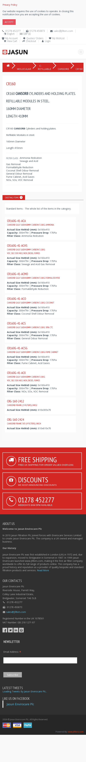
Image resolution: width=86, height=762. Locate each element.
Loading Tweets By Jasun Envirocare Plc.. (25, 691)
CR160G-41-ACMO (33, 275)
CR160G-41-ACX (26, 376)
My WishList (58, 38)
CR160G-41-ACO (30, 300)
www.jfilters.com (75, 731)
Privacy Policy (10, 4)
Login (48, 41)
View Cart (12, 41)
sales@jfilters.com (63, 31)
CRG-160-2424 (24, 421)
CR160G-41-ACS (30, 325)
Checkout (31, 41)
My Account (11, 38)
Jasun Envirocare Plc (20, 704)
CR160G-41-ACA (30, 222)
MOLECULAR (24, 69)
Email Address (12, 652)
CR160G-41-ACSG (32, 350)
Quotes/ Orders (34, 38)
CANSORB (63, 69)
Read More (43, 570)
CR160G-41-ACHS (26, 249)
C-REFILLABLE (44, 67)
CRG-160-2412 (22, 403)
